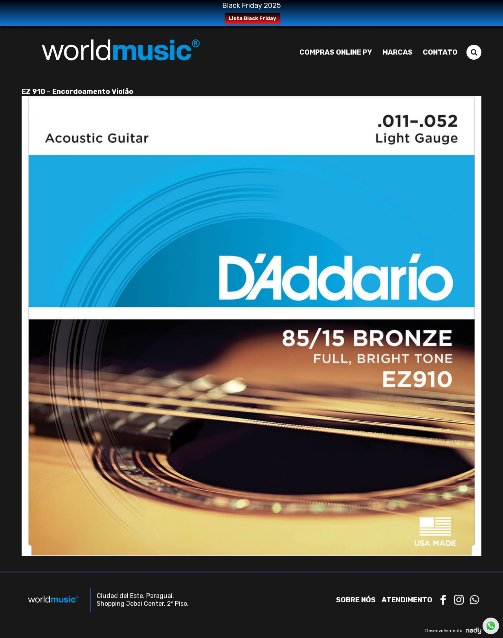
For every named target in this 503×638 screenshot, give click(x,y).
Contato (440, 52)
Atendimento (407, 599)
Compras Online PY (335, 52)
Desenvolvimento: (453, 630)
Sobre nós (356, 599)
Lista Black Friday (252, 18)
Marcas (397, 52)
